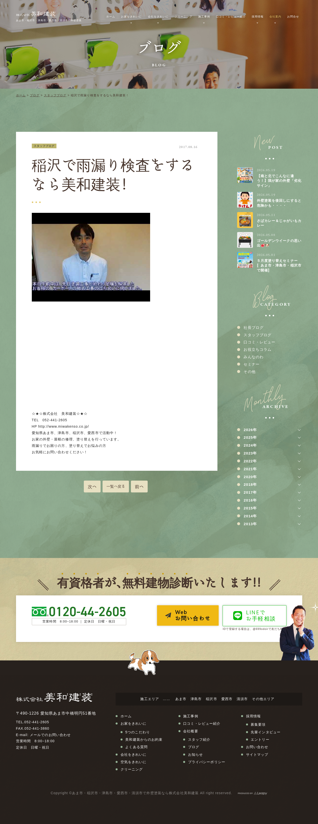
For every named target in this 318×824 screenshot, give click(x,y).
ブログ (34, 95)
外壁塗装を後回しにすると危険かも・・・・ (279, 203)
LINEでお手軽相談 (261, 616)
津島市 (196, 699)
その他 (249, 372)
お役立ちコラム (257, 349)
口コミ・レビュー (259, 342)
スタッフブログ (55, 95)
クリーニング (183, 16)
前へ (139, 486)
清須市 (242, 699)
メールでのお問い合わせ (50, 735)
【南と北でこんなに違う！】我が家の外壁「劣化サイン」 (279, 180)
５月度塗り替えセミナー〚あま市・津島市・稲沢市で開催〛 (279, 265)
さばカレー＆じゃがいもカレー (279, 223)
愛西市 (226, 699)
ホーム (21, 95)
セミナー (251, 364)
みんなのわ (254, 357)
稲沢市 (211, 699)
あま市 (180, 699)
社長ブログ (254, 327)
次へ (92, 486)
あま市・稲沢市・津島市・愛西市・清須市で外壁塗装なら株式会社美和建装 (135, 793)
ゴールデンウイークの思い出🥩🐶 (279, 243)
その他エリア (263, 699)
